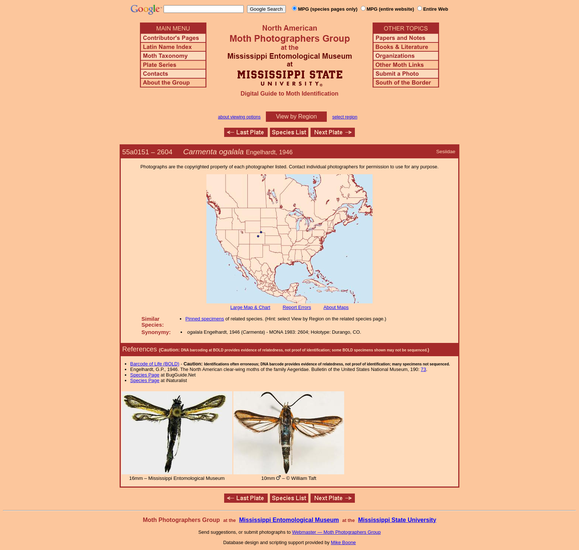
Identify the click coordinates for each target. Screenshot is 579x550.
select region (344, 117)
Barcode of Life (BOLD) (154, 364)
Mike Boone (343, 542)
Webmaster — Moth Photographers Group (336, 532)
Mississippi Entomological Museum (289, 520)
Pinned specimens (204, 319)
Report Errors (297, 307)
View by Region (296, 116)
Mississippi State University (397, 520)
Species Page (145, 375)
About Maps (336, 307)
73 (423, 369)
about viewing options (239, 117)
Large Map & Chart (250, 307)
